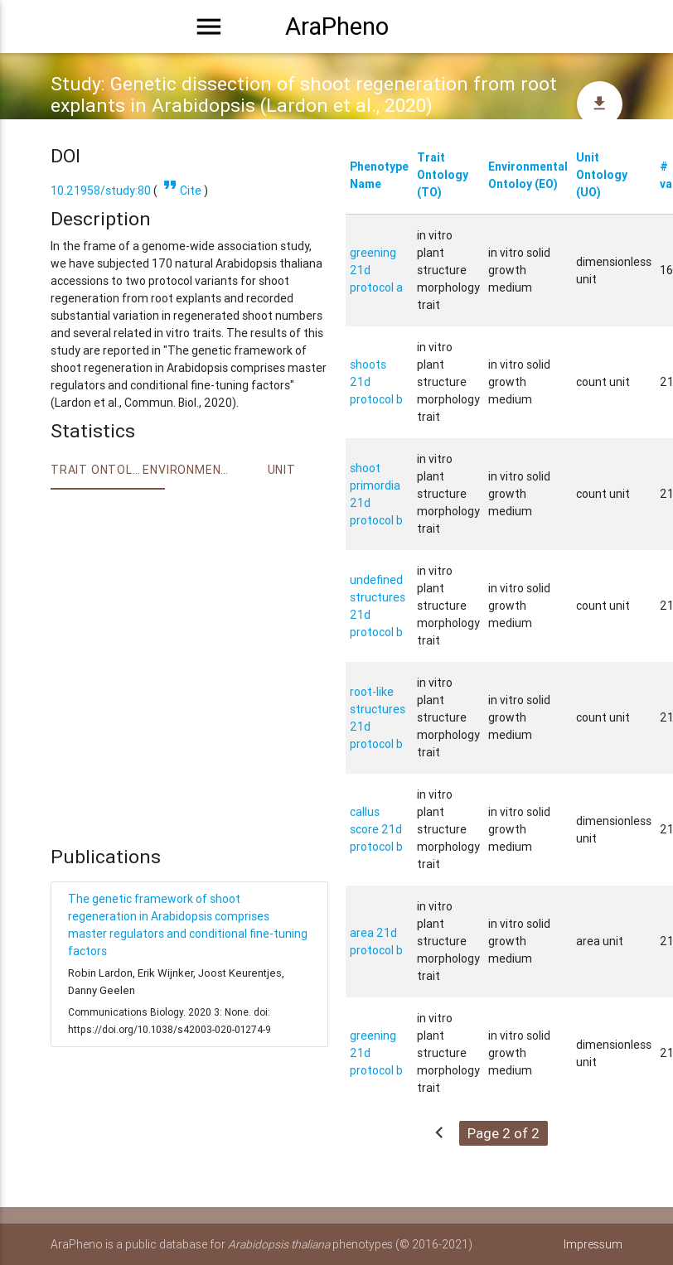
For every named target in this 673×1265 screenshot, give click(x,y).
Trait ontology (97, 469)
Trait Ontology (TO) (442, 175)
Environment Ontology (189, 469)
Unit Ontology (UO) (601, 175)
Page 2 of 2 (503, 1133)
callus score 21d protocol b (376, 829)
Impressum (593, 1244)
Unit (282, 469)
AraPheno (337, 26)
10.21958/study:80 (101, 190)
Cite (180, 190)
